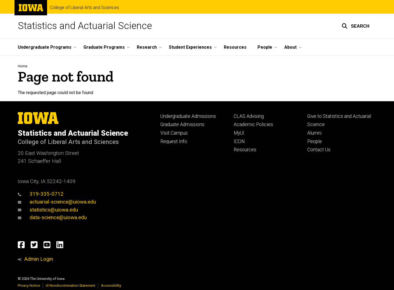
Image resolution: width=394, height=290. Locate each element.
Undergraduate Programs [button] (44, 47)
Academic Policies (253, 124)
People (314, 141)
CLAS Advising (249, 116)
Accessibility (111, 285)
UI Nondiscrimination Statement (70, 285)
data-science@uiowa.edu (52, 217)
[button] (355, 26)
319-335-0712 (40, 194)
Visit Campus (174, 133)
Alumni (314, 133)
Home (22, 66)
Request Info (173, 141)
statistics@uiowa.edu (48, 210)
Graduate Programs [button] (104, 47)
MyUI (239, 133)
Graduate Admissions (182, 124)
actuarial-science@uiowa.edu (57, 202)
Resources (235, 47)
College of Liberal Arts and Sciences (84, 7)
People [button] (264, 47)
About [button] (290, 47)
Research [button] (147, 47)
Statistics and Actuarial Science (85, 26)
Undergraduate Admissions (188, 116)
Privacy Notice (29, 285)
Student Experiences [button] (190, 47)
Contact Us (319, 149)
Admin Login (38, 259)
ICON (239, 141)
